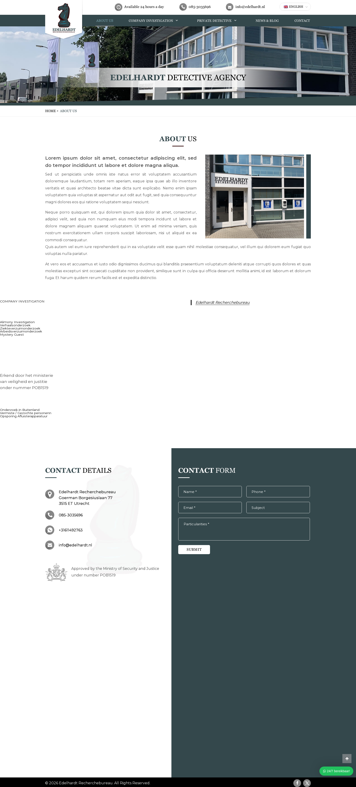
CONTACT (303, 20)
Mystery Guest (10, 333)
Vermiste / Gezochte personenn (23, 411)
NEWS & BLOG (269, 20)
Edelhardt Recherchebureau (221, 302)
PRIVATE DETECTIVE (220, 20)
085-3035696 (200, 7)
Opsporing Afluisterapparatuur (22, 414)
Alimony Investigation (15, 322)
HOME (89, 20)
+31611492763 (71, 528)
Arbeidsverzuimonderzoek (20, 330)
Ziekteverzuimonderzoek (19, 327)
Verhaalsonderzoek (14, 325)
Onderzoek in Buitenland (18, 408)
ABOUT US (116, 20)
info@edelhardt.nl (250, 7)
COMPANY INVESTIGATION (161, 20)
